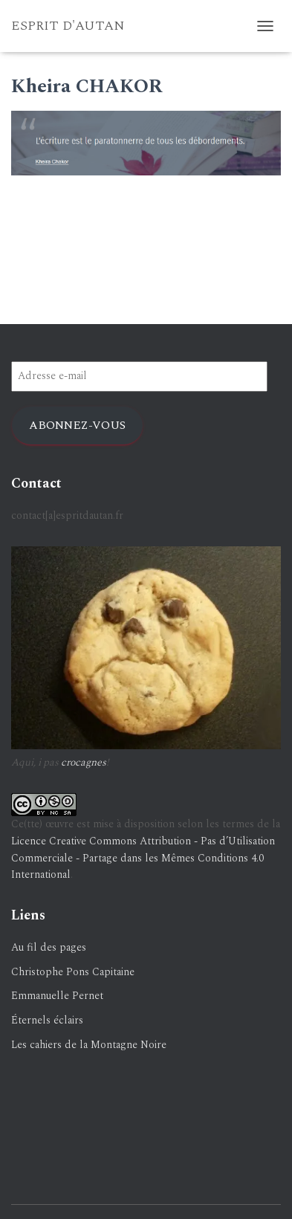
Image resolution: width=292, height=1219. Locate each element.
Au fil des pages (48, 947)
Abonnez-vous (77, 425)
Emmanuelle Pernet (57, 995)
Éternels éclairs (47, 1020)
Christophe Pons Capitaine (72, 972)
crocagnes (83, 762)
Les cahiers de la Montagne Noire (88, 1045)
